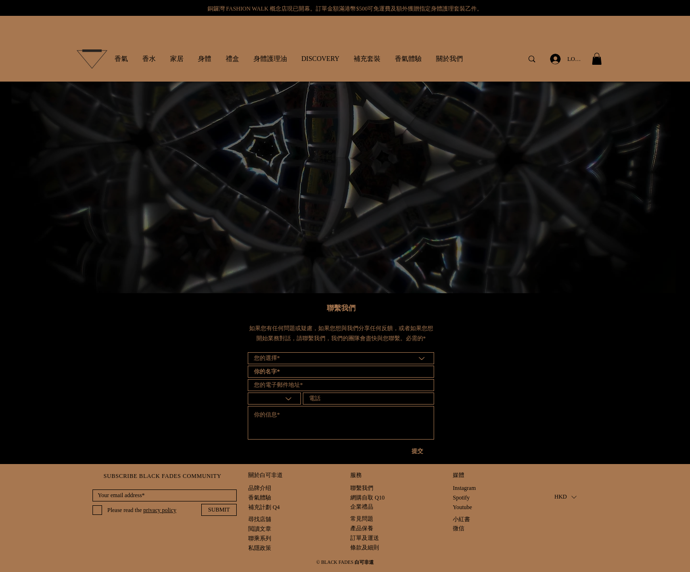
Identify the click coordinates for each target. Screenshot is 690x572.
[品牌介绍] (259, 488)
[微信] (463, 528)
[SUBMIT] (219, 510)
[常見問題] (365, 519)
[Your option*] (341, 358)
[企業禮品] (361, 507)
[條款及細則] (365, 548)
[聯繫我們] (361, 488)
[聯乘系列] (259, 539)
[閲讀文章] (259, 529)
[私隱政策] (260, 548)
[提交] (423, 451)
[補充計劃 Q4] (264, 507)
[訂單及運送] (375, 538)
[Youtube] (463, 507)
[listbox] (565, 497)
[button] (121, 59)
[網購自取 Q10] (367, 498)
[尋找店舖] (259, 519)
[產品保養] (365, 528)
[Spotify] (463, 498)
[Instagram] (464, 488)
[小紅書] (463, 519)
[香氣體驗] (259, 498)
